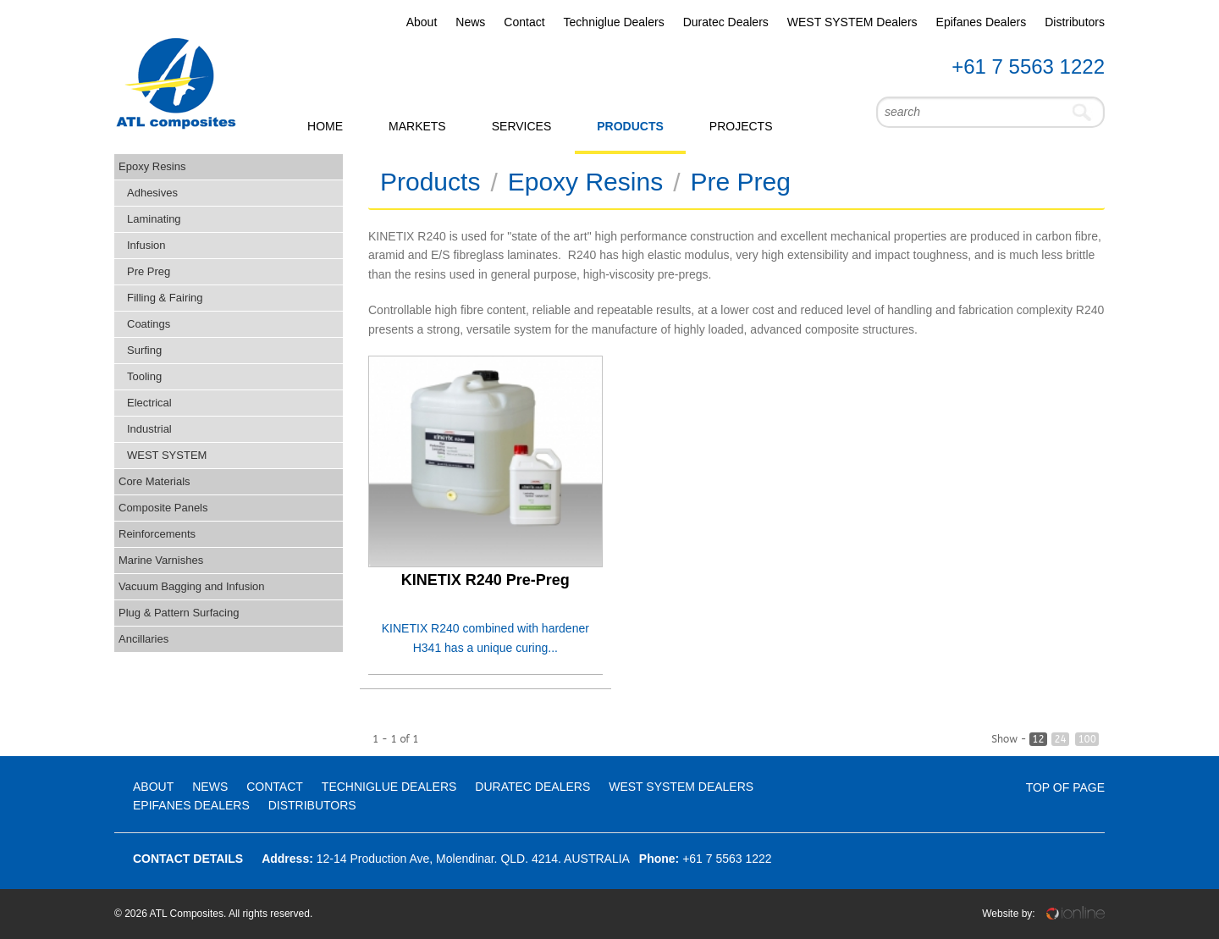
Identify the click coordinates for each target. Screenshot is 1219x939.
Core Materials (154, 481)
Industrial (149, 429)
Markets (417, 126)
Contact (524, 22)
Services (522, 126)
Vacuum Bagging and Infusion (192, 586)
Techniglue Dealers (614, 22)
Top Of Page (1065, 787)
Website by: (1043, 914)
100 (1087, 739)
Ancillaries (143, 638)
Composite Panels (163, 507)
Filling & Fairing (165, 297)
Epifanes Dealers (981, 22)
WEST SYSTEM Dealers (852, 22)
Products (630, 126)
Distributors (1075, 22)
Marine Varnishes (161, 560)
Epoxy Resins (152, 166)
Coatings (148, 324)
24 (1060, 739)
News (470, 22)
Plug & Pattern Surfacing (179, 612)
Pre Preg (148, 271)
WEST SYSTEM (167, 455)
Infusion (146, 245)
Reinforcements (157, 533)
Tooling (144, 376)
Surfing (144, 350)
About (422, 22)
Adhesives (152, 192)
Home (325, 126)
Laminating (154, 219)
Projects (741, 126)
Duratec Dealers (726, 22)
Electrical (149, 402)
